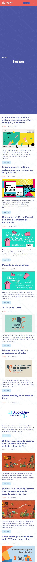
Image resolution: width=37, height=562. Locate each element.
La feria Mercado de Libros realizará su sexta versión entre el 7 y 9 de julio (17, 170)
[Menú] (34, 2)
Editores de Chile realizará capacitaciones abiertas (15, 351)
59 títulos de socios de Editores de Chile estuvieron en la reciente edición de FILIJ (18, 443)
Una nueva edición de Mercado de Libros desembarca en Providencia (18, 220)
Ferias (4, 126)
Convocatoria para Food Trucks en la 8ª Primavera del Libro (17, 537)
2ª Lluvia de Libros (11, 307)
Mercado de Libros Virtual (15, 265)
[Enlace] (7, 2)
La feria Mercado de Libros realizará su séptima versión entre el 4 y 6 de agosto (16, 120)
